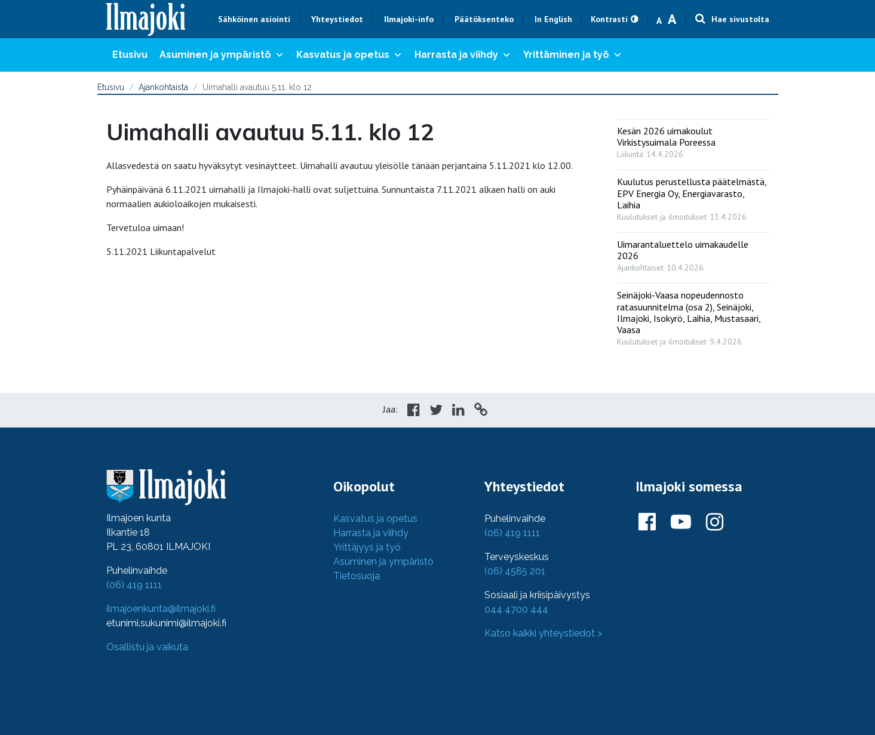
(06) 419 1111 (134, 585)
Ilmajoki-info (409, 19)
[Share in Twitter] (436, 411)
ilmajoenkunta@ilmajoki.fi (161, 608)
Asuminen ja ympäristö (221, 55)
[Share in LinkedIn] (458, 411)
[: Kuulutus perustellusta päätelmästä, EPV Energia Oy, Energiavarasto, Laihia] (693, 196)
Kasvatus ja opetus (349, 55)
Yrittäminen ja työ (572, 55)
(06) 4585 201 (514, 571)
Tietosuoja (356, 576)
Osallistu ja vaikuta (147, 647)
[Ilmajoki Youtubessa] (681, 522)
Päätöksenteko (484, 19)
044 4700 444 (516, 609)
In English (553, 19)
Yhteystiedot (337, 19)
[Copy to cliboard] (480, 411)
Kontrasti (609, 19)
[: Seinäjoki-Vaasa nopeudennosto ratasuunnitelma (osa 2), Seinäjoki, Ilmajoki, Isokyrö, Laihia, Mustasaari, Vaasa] (693, 315)
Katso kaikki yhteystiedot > (543, 633)
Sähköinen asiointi (254, 19)
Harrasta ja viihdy (463, 55)
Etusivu (130, 54)
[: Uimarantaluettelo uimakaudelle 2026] (693, 253)
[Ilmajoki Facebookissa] (647, 522)
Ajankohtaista (163, 87)
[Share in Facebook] (413, 411)
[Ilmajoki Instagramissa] (714, 522)
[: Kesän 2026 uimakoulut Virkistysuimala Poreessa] (693, 140)
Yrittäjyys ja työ (367, 547)
